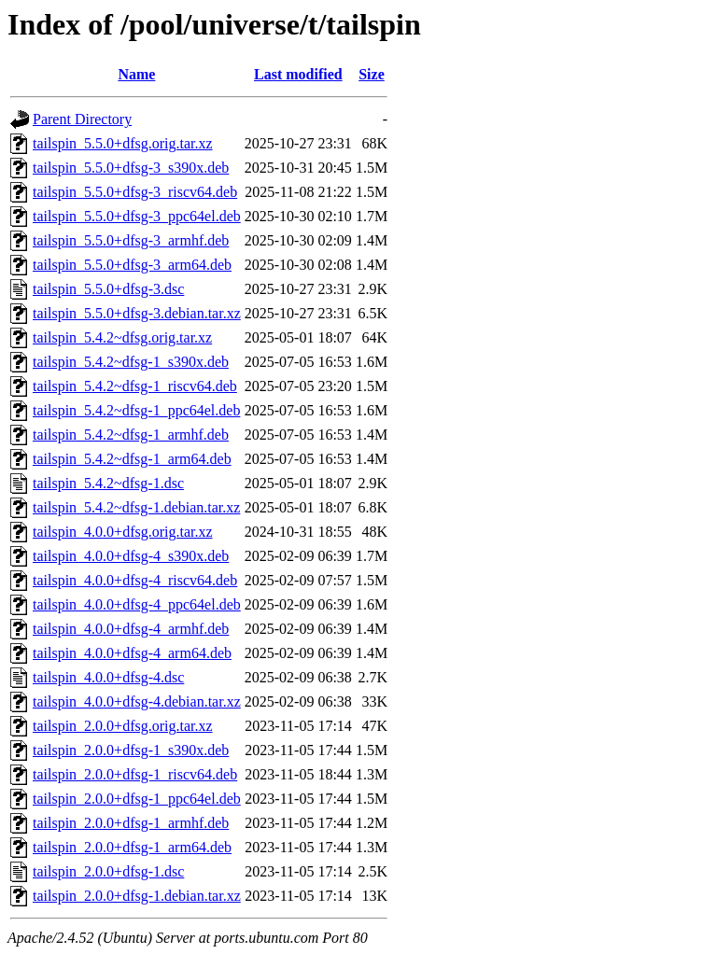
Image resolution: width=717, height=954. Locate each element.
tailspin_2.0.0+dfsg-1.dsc (108, 871)
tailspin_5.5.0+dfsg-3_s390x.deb (131, 167)
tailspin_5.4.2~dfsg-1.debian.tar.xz (136, 507)
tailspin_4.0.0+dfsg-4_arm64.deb (132, 653)
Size (371, 74)
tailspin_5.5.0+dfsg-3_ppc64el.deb (137, 216)
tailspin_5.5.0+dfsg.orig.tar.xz (123, 143)
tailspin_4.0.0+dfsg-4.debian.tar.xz (137, 701)
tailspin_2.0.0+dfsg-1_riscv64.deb (135, 774)
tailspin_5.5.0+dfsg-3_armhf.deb (131, 240)
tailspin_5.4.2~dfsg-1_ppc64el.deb (136, 410)
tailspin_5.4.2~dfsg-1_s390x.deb (131, 362)
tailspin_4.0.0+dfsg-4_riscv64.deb (135, 580)
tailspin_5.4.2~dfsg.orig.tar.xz (122, 337)
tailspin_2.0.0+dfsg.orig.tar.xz (123, 726)
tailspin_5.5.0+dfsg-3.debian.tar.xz (137, 313)
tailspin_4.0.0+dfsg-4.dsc (108, 677)
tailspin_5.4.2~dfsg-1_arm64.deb (132, 459)
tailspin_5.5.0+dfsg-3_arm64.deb (132, 265)
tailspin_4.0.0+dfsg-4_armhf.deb (131, 629)
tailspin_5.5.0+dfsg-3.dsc (108, 289)
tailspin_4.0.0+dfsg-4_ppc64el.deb (137, 604)
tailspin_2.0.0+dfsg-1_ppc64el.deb (137, 799)
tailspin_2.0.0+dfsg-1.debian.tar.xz (137, 896)
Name (136, 74)
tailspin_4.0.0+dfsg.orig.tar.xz (123, 532)
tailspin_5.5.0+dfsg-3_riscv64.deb (135, 192)
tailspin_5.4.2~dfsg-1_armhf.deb (131, 434)
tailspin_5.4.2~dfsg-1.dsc (108, 483)
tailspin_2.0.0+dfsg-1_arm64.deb (132, 847)
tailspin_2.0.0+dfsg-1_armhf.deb (131, 823)
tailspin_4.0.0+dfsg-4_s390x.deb (131, 556)
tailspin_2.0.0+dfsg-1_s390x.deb (131, 750)
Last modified (298, 74)
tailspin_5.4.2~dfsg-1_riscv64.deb (135, 386)
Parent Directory (82, 119)
